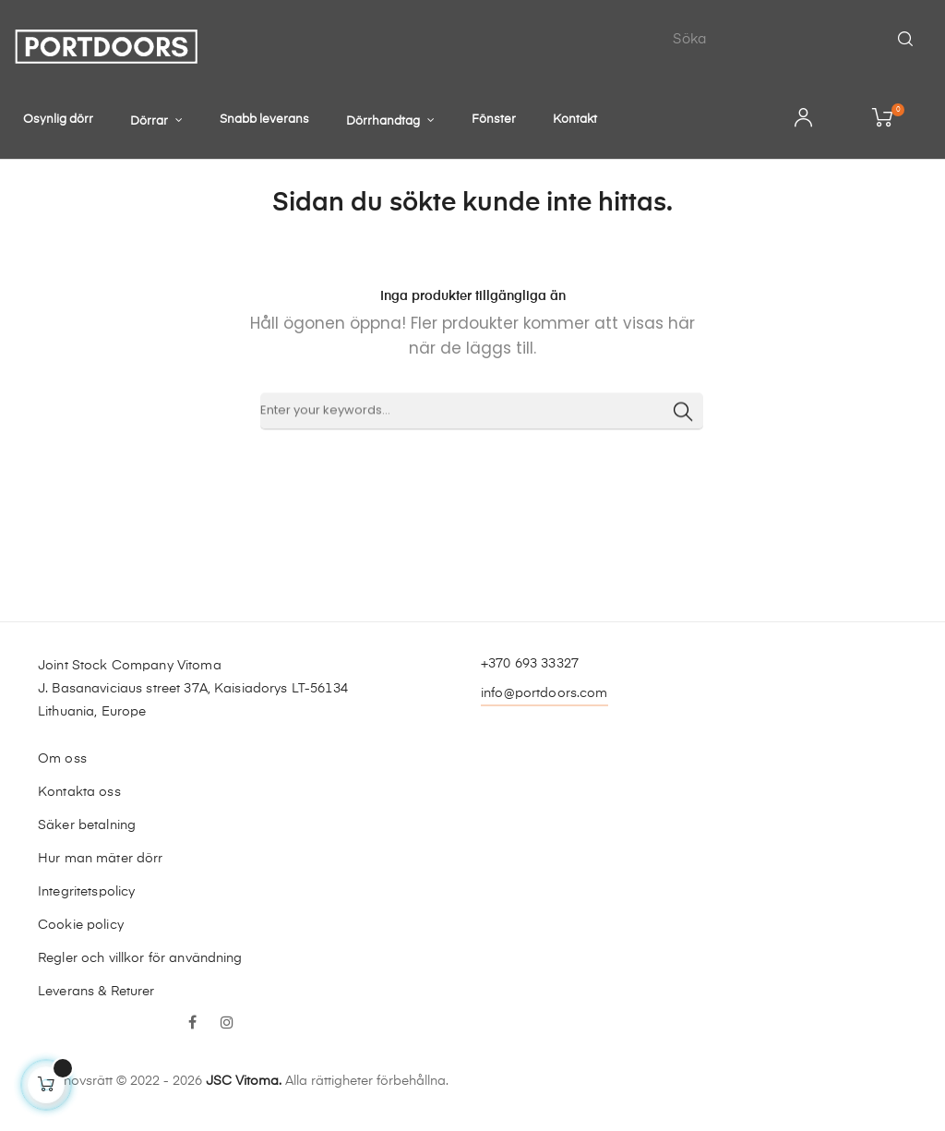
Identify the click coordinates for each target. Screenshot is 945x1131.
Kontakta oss (79, 792)
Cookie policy (81, 925)
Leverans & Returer (96, 991)
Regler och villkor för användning (140, 958)
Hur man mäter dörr (100, 858)
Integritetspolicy (86, 891)
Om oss (62, 758)
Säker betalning (87, 825)
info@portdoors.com (544, 693)
